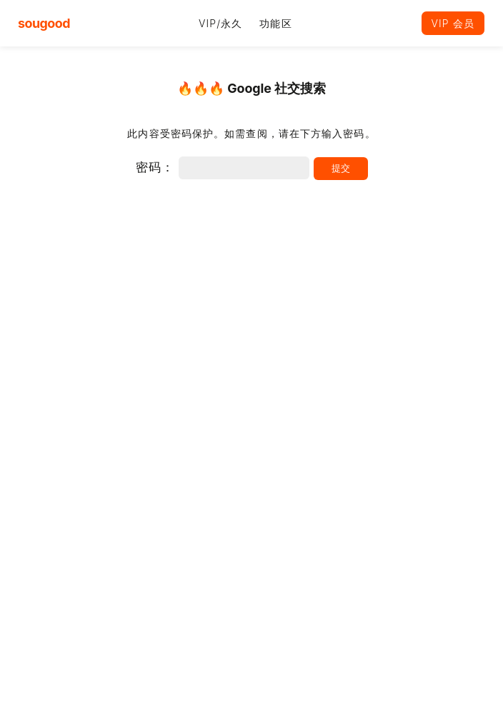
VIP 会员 (453, 23)
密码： (222, 167)
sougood (44, 23)
